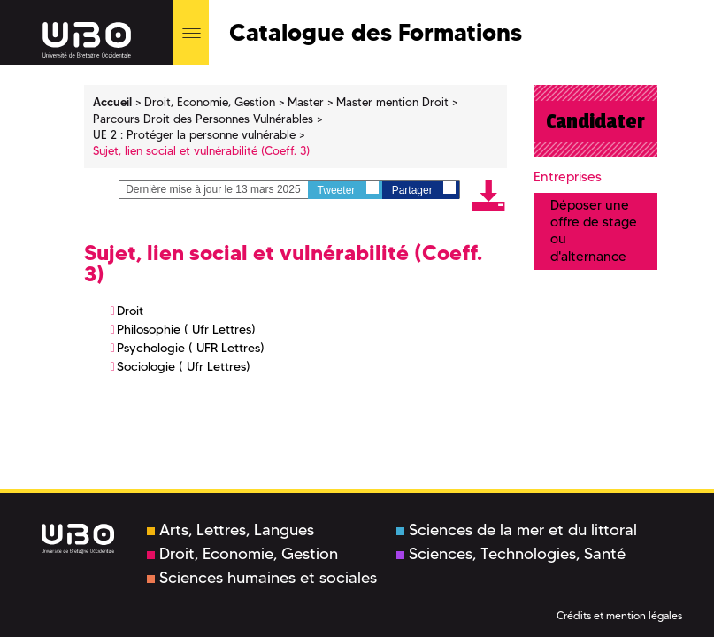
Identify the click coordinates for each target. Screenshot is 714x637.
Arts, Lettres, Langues (230, 530)
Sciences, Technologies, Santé (511, 554)
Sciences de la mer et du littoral (516, 530)
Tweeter (348, 188)
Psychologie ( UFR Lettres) (191, 348)
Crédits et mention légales (619, 615)
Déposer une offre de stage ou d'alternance (593, 231)
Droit (130, 310)
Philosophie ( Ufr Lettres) (186, 329)
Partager (424, 188)
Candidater (595, 121)
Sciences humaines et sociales (262, 577)
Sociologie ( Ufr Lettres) (183, 366)
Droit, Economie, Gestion (242, 554)
